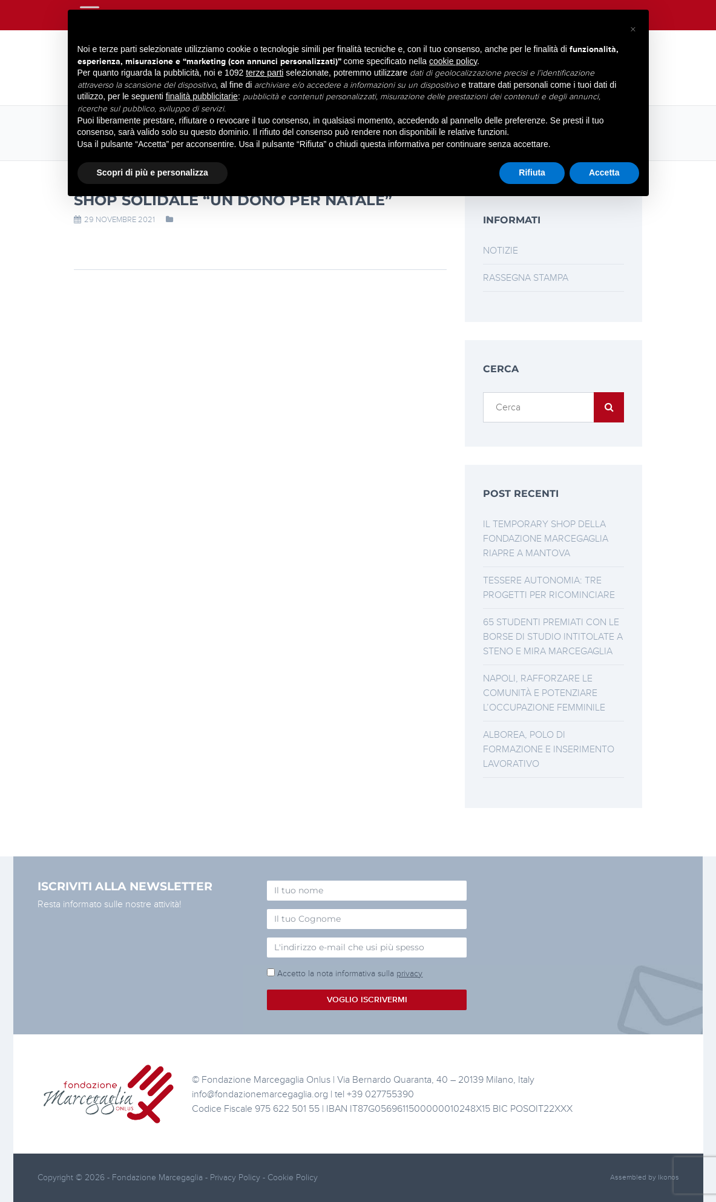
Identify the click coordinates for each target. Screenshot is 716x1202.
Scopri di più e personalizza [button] (152, 172)
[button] (633, 29)
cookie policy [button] (453, 61)
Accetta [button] (604, 172)
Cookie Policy (293, 1177)
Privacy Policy (236, 1177)
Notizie (500, 251)
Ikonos (668, 1177)
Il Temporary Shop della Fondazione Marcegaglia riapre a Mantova (545, 538)
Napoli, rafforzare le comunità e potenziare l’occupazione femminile (544, 693)
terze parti (264, 72)
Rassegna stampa (525, 278)
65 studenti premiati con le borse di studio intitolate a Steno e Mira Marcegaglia (553, 636)
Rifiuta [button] (532, 172)
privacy (409, 973)
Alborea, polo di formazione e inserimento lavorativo (548, 749)
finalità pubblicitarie (202, 96)
